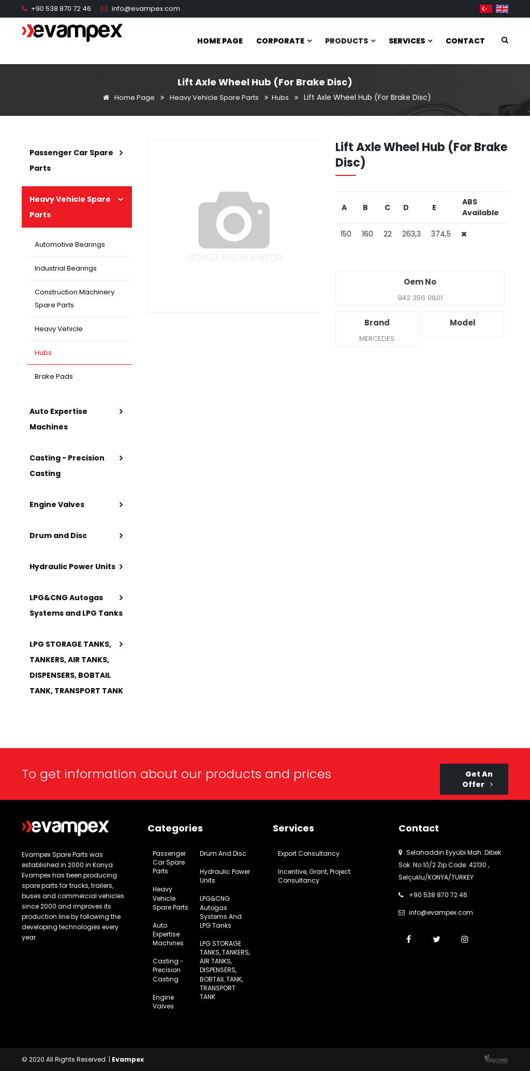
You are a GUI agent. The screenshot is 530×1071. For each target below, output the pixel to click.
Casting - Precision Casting (67, 466)
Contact (465, 41)
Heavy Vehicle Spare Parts (214, 97)
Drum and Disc (58, 535)
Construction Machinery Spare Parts (74, 298)
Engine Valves (57, 504)
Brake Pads (54, 376)
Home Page (220, 41)
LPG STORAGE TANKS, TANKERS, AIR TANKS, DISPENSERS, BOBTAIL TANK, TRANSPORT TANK (76, 667)
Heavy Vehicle (59, 329)
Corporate (284, 41)
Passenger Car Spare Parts (71, 160)
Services (410, 41)
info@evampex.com (146, 8)
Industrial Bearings (66, 268)
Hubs (280, 97)
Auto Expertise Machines (58, 419)
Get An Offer (477, 779)
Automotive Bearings (70, 244)
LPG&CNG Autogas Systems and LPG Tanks (76, 605)
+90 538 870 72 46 (61, 8)
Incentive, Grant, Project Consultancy (314, 876)
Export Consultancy (309, 853)
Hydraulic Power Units (72, 566)
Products (350, 41)
